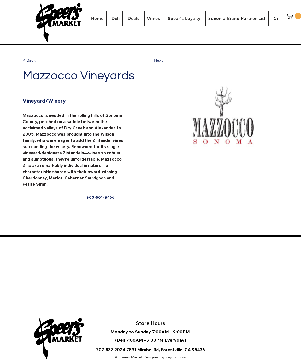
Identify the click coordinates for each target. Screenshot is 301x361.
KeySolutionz (176, 357)
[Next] (158, 60)
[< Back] (32, 60)
